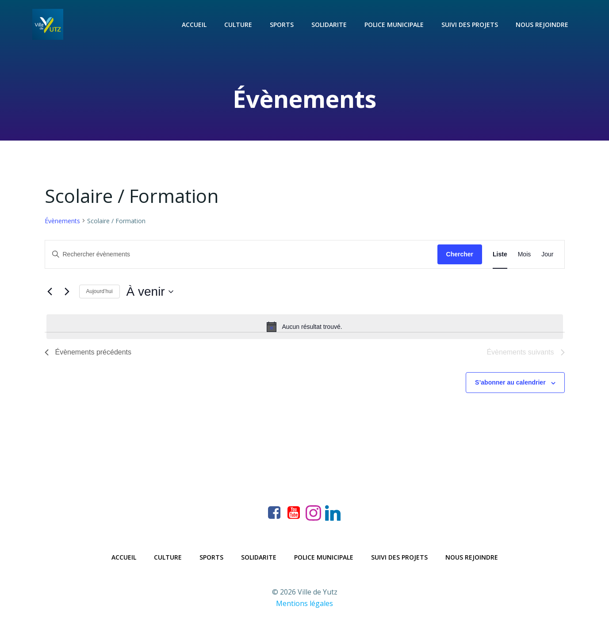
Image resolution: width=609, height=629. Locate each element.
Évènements (62, 221)
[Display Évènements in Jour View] (547, 254)
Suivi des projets (469, 24)
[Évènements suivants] (67, 291)
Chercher (459, 254)
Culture (238, 24)
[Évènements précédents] (50, 291)
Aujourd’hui (99, 291)
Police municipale (394, 24)
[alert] (304, 326)
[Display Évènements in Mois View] (524, 254)
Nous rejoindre (542, 24)
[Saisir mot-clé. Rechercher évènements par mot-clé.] (241, 254)
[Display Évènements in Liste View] (500, 254)
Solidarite (329, 24)
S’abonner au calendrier (510, 382)
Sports (282, 24)
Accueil (194, 24)
